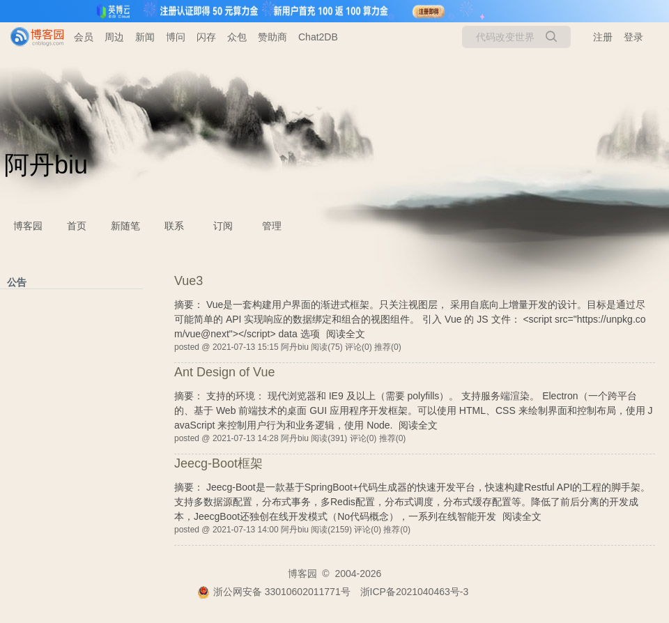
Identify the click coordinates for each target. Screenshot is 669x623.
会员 (83, 37)
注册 (603, 37)
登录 (633, 37)
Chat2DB (318, 37)
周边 (114, 37)
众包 (237, 37)
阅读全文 (345, 333)
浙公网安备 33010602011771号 (274, 591)
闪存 (206, 37)
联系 (174, 225)
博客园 (28, 225)
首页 (76, 225)
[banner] (31, 37)
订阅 (223, 225)
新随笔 (125, 225)
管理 (272, 225)
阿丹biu (46, 165)
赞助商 (272, 37)
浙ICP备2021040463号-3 (414, 591)
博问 (175, 37)
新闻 (145, 37)
